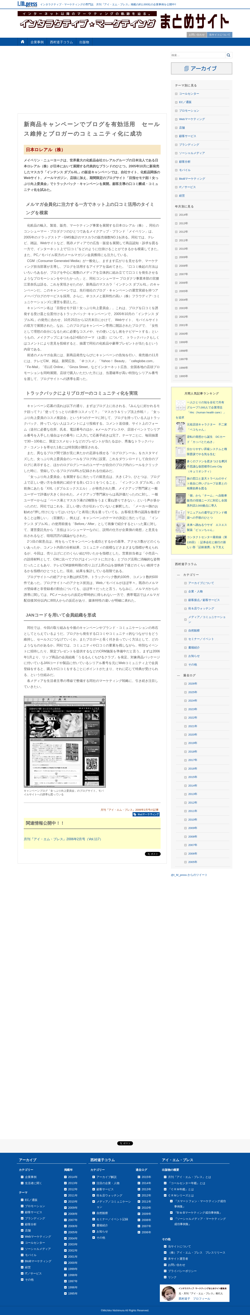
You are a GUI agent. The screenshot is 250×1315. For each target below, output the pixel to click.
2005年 (192, 862)
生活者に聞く (33, 1183)
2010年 (192, 819)
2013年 (192, 794)
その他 (192, 664)
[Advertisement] (92, 80)
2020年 (192, 734)
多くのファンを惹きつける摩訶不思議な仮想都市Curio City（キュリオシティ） (207, 466)
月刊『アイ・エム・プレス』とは (189, 1177)
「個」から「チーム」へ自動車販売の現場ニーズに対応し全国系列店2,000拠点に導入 (207, 500)
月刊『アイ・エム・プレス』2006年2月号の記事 (130, 809)
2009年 (192, 828)
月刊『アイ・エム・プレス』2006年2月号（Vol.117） (63, 839)
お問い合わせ (197, 34)
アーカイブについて (201, 583)
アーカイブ (27, 1160)
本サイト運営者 (178, 1258)
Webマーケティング (192, 119)
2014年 (192, 785)
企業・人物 (195, 591)
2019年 (192, 743)
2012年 (192, 802)
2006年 (192, 853)
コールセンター (189, 93)
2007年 (192, 845)
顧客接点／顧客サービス (204, 600)
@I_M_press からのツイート (189, 874)
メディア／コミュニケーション (207, 619)
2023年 (192, 709)
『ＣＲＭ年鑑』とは (181, 1189)
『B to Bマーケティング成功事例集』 (198, 1212)
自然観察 (194, 630)
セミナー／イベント (201, 638)
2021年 (192, 726)
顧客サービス (187, 136)
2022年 (192, 717)
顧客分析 (185, 161)
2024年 (192, 700)
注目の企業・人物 (108, 1183)
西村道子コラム (61, 42)
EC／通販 (185, 102)
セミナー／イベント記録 (112, 1219)
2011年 (192, 811)
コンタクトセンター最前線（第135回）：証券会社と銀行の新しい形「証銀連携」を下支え (207, 542)
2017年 (192, 760)
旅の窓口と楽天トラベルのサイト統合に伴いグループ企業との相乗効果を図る (207, 483)
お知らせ (194, 656)
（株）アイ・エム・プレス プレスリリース (196, 1252)
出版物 (84, 42)
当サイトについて (219, 34)
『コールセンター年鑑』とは (186, 1183)
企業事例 (37, 42)
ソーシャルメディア (192, 153)
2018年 (192, 751)
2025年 (192, 692)
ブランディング (189, 144)
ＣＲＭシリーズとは (181, 1195)
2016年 (192, 768)
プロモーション (189, 110)
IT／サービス (187, 187)
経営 (182, 195)
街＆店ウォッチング (201, 608)
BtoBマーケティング (192, 178)
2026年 (192, 683)
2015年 (192, 777)
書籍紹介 (194, 647)
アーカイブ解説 (107, 1177)
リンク (172, 1277)
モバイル (185, 170)
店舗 (182, 127)
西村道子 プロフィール (194, 1298)
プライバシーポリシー (182, 1271)
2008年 (192, 836)
